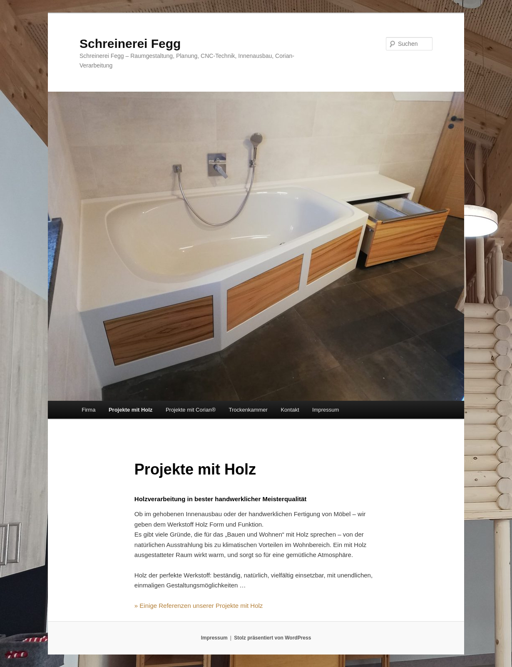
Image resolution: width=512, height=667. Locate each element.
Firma (88, 410)
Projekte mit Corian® (191, 410)
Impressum (325, 410)
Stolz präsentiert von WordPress (272, 638)
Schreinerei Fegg (130, 43)
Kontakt (290, 410)
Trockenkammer (248, 410)
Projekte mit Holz (130, 410)
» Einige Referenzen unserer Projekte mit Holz (198, 605)
